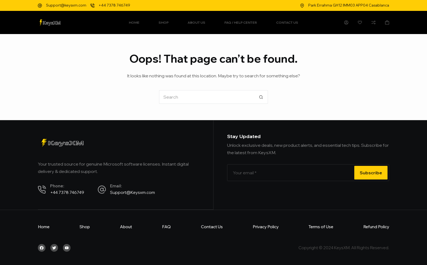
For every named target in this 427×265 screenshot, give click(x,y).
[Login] (346, 22)
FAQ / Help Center (240, 22)
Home (134, 22)
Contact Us (287, 22)
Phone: (57, 185)
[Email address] (290, 172)
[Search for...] (206, 97)
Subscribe (371, 172)
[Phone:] (42, 189)
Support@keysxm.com (66, 5)
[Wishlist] (360, 22)
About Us (196, 22)
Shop (163, 22)
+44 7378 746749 (114, 5)
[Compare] (373, 22)
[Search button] (261, 97)
